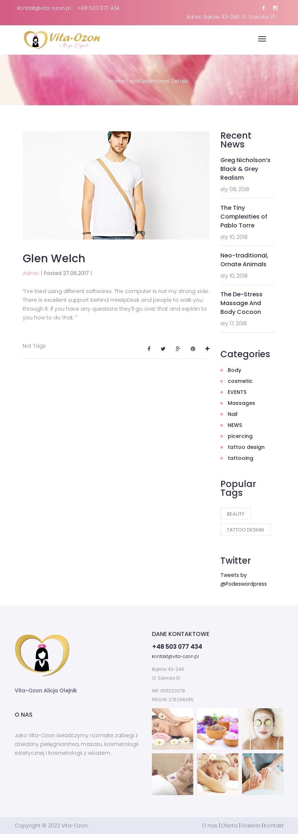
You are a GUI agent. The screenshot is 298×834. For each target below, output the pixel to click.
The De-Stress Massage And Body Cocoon (241, 303)
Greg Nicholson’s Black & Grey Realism (245, 169)
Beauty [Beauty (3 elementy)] (235, 514)
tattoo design (246, 447)
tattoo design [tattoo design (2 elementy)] (245, 529)
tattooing (240, 458)
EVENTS (237, 392)
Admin (31, 273)
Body (234, 370)
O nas (209, 825)
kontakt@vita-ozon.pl (44, 8)
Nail (233, 414)
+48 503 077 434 (99, 8)
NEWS (235, 425)
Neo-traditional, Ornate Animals (244, 259)
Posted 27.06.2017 (66, 273)
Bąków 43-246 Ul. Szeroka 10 (239, 17)
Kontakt (274, 825)
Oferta (229, 825)
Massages (241, 403)
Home (117, 81)
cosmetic (240, 381)
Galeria (250, 825)
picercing (240, 436)
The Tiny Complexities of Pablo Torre (243, 217)
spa (134, 81)
